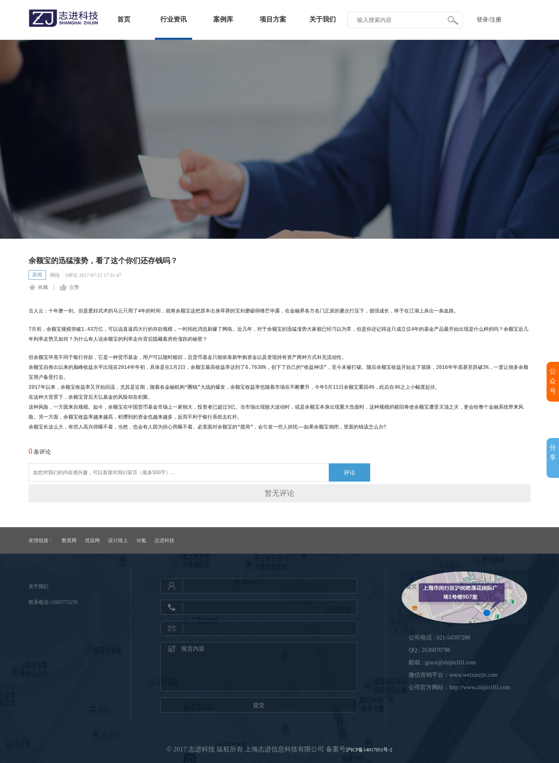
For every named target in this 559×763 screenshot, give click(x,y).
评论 (349, 472)
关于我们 (322, 19)
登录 (482, 20)
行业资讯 (173, 19)
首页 (123, 19)
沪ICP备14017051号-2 (369, 750)
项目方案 (273, 19)
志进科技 (164, 540)
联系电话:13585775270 (53, 602)
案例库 (223, 19)
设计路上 (118, 540)
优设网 (92, 540)
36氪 (141, 540)
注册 (495, 20)
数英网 (69, 540)
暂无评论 (279, 493)
